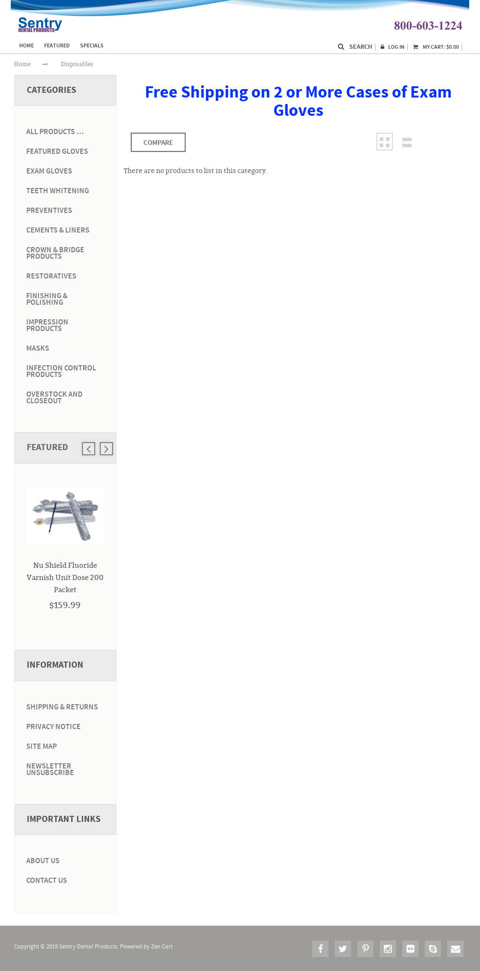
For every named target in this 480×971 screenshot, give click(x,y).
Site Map (41, 747)
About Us (43, 861)
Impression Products (47, 325)
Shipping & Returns (62, 707)
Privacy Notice (53, 727)
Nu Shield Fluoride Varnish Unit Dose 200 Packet (65, 577)
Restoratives (51, 276)
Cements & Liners (58, 230)
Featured (47, 447)
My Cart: (436, 47)
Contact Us (46, 881)
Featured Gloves (57, 152)
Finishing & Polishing (47, 299)
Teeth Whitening (57, 191)
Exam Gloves (49, 171)
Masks (37, 349)
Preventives (49, 211)
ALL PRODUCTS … (54, 132)
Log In (396, 47)
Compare (158, 143)
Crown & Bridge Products (55, 253)
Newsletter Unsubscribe (50, 769)
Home (22, 64)
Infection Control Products (61, 371)
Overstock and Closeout (54, 398)
